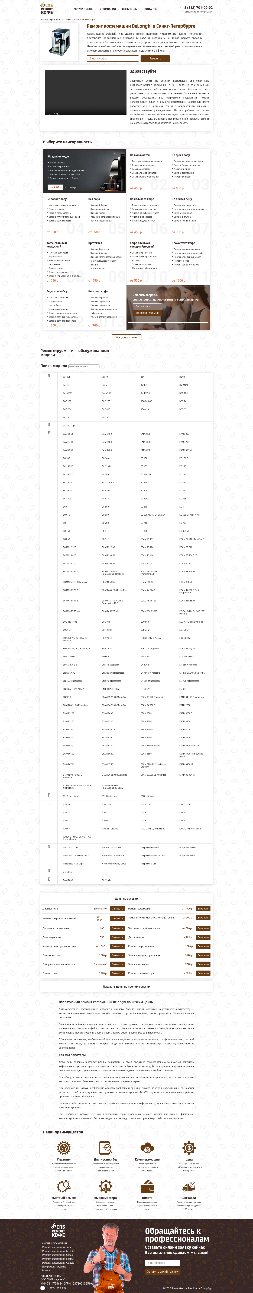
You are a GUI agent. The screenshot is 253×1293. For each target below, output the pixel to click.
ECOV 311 (68, 630)
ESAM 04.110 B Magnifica (191, 697)
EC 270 (144, 482)
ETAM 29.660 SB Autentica (153, 775)
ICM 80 (182, 820)
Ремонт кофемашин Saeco (57, 1254)
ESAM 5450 (107, 745)
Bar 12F (66, 377)
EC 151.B (183, 458)
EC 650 (105, 515)
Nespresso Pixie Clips (73, 864)
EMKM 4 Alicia (186, 656)
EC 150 (144, 458)
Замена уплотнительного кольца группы (151, 917)
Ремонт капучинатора (141, 973)
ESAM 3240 (107, 721)
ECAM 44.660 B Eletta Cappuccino (189, 591)
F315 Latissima (109, 796)
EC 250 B (67, 482)
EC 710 (144, 523)
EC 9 (104, 539)
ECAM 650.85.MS (149, 611)
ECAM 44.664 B (70, 601)
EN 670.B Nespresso (111, 681)
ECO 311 (106, 622)
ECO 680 (145, 622)
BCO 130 (67, 401)
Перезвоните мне (147, 312)
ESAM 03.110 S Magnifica (114, 697)
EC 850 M (184, 531)
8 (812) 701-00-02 (198, 7)
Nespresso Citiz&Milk (112, 847)
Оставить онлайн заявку (163, 1271)
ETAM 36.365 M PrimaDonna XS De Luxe (77, 786)
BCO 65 (182, 409)
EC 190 (182, 466)
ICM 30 (182, 812)
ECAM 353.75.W (71, 590)
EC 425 (105, 498)
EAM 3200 (145, 434)
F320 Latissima (148, 796)
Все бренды (129, 9)
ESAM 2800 (146, 713)
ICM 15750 (184, 804)
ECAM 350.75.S (186, 582)
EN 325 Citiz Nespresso (113, 673)
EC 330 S (106, 490)
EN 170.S (145, 665)
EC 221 (182, 474)
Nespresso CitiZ (70, 847)
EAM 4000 (145, 442)
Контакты (150, 9)
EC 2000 (106, 474)
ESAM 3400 (184, 721)
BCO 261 (183, 401)
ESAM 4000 (184, 729)
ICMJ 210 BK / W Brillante (153, 829)
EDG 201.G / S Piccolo (151, 638)
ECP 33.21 (146, 630)
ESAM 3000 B (185, 713)
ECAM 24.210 (69, 563)
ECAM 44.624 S (148, 590)
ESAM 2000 (184, 705)
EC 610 (66, 515)
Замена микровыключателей (59, 918)
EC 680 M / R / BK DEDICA (153, 515)
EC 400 (144, 490)
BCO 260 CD (146, 401)
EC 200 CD (68, 474)
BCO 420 (145, 409)
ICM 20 (144, 812)
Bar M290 (106, 393)
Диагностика (50, 908)
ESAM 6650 (146, 754)
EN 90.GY (145, 689)
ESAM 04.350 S (148, 705)
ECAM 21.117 (147, 539)
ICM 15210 (107, 804)
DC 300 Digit (69, 425)
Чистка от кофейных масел (144, 928)
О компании (107, 9)
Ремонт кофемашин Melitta (58, 1251)
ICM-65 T (67, 829)
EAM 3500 (107, 442)
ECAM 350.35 (108, 582)
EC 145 (66, 458)
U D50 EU (67, 872)
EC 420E (67, 498)
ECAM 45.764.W (148, 601)
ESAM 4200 (68, 737)
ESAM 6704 (68, 764)
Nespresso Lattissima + (113, 855)
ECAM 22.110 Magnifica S (191, 539)
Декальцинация (52, 937)
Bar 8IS (144, 385)
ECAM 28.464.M (70, 571)
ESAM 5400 (68, 745)
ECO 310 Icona (70, 622)
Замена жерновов (138, 964)
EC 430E (145, 498)
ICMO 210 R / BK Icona (190, 829)
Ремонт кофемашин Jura (56, 1247)
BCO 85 (66, 417)
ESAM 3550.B (108, 729)
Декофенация (136, 937)
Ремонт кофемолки (139, 908)
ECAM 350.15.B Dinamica (75, 582)
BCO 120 (183, 393)
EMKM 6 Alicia (70, 665)
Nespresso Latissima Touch (76, 855)
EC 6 (181, 507)
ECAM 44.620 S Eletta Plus (114, 590)
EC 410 (182, 490)
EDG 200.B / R (108, 638)
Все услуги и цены (126, 337)
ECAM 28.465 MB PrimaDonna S (149, 572)
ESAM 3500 (68, 729)
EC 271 (182, 482)
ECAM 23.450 (108, 555)
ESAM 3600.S (147, 729)
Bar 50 (66, 385)
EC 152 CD (68, 466)
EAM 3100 (107, 434)
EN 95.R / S (184, 689)
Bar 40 (182, 377)
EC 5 (65, 507)
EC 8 (104, 531)
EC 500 (105, 507)
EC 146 (105, 458)
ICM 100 (67, 804)
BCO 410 (106, 409)
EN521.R (67, 697)
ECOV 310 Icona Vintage (191, 622)
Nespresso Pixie (186, 855)
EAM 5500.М (185, 450)
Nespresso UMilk (148, 864)
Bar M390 (145, 393)
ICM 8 (143, 820)
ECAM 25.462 (147, 563)
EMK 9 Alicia (69, 656)
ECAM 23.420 (69, 555)
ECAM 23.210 (185, 547)
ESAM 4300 (107, 737)
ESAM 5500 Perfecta (150, 745)
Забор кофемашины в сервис (59, 964)
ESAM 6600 (68, 754)
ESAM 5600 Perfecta (189, 745)
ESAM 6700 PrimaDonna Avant (191, 755)
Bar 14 (105, 377)
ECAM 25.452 (108, 563)
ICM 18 (66, 812)
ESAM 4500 (184, 737)
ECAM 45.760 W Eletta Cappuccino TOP (112, 602)
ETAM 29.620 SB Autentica (114, 775)
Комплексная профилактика (59, 946)
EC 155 (144, 466)
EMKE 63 (145, 656)
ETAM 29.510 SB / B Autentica (72, 776)
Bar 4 (143, 377)
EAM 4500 (145, 450)
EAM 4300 (68, 450)
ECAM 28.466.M (187, 571)
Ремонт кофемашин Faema (58, 1258)
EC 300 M (67, 490)
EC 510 (144, 507)
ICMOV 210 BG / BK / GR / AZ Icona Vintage (77, 838)
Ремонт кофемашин (53, 1243)
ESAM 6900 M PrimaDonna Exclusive (154, 765)
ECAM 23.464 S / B (188, 555)
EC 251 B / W (108, 482)
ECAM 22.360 (108, 547)
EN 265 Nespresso (188, 665)
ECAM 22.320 (69, 547)
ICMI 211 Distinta (110, 829)
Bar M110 (184, 385)
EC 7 (65, 523)
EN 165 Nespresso (110, 665)
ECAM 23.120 (147, 547)
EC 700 (105, 523)
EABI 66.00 (68, 434)
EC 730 (182, 523)
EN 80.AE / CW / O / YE (74, 689)
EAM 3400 (68, 442)
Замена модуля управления (144, 955)
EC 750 (66, 531)
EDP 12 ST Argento (150, 648)
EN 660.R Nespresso (72, 681)
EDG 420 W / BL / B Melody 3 (76, 648)
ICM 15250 (146, 804)
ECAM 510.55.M (187, 601)
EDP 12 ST (107, 648)
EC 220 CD (146, 474)
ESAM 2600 (107, 713)
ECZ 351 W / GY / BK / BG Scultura (75, 639)
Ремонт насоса (51, 955)
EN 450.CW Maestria (150, 673)
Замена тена (50, 973)
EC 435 (182, 498)
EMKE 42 (106, 656)
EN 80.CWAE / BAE (111, 689)
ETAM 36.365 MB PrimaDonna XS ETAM (112, 786)
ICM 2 (104, 812)
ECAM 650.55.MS (71, 611)
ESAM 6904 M (186, 764)
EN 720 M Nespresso (189, 681)
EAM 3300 (184, 434)
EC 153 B (106, 466)
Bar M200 (67, 393)
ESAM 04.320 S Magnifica (114, 705)
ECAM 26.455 (185, 563)
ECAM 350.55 (147, 582)
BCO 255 (106, 401)
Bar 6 (104, 385)
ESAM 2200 (68, 713)
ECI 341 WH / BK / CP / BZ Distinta (192, 612)
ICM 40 (105, 820)
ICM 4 (66, 820)
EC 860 (66, 539)
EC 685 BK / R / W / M (189, 515)
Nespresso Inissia (187, 847)
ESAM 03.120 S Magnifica (153, 697)
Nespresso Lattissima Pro (153, 855)
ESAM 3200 (68, 721)
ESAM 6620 (107, 754)
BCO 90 (105, 417)
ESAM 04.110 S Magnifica (75, 705)
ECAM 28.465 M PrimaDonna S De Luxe (113, 572)
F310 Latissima (70, 796)
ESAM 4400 (146, 737)
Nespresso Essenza (150, 847)
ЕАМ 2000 (68, 880)
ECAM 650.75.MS (110, 611)
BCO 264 (67, 409)
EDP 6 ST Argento (187, 648)
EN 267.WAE (69, 673)
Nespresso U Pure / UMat (114, 864)
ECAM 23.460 (147, 555)
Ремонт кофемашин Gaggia (58, 1262)
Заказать (155, 58)
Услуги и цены (83, 9)
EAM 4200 (184, 442)
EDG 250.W (184, 638)
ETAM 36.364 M (186, 775)
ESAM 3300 (146, 721)
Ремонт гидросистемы (141, 946)
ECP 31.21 (107, 630)
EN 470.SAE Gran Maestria (192, 673)
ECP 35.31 (184, 630)
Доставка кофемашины (56, 928)
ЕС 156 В (106, 880)
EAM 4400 (107, 450)
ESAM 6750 (107, 764)
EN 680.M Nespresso (150, 681)
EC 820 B (145, 531)
